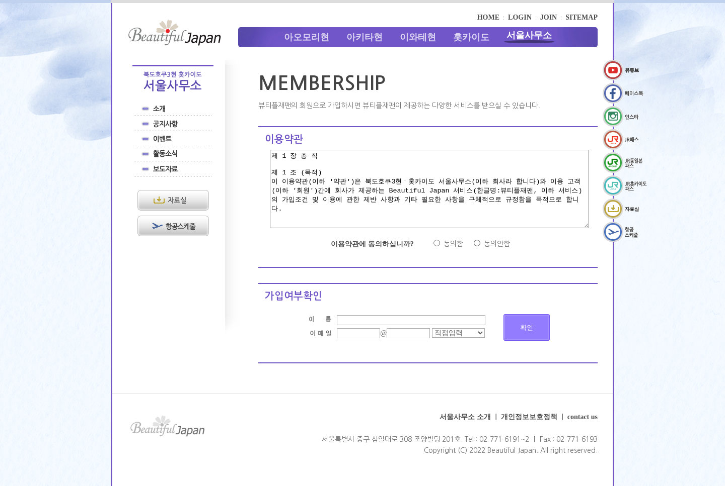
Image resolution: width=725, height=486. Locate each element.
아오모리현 (306, 37)
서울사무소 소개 (465, 432)
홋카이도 (471, 37)
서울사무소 (529, 35)
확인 (526, 342)
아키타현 (364, 37)
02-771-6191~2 (504, 454)
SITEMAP (581, 17)
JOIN (548, 17)
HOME (488, 17)
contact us (582, 432)
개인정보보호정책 (529, 432)
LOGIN (520, 17)
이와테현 (418, 37)
